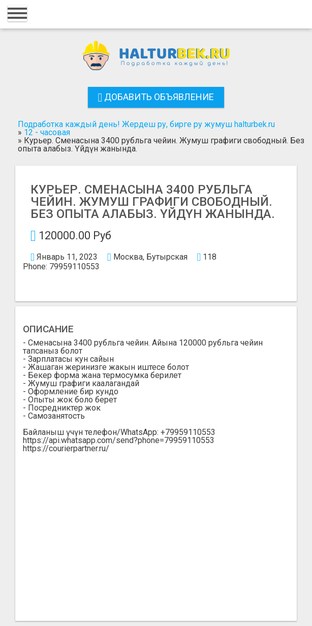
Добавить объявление (156, 96)
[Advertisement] (156, 529)
